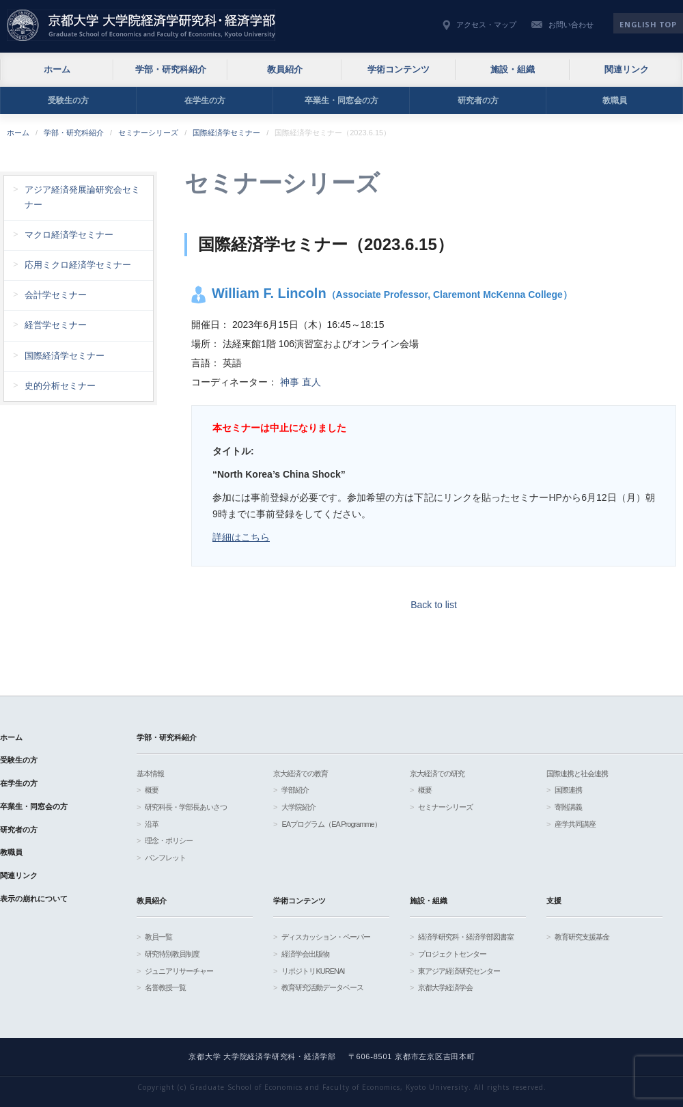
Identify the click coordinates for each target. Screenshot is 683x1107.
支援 (553, 901)
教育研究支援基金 (582, 937)
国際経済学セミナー (226, 132)
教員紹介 (285, 69)
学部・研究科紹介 (170, 69)
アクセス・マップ (486, 24)
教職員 (614, 100)
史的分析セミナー (60, 386)
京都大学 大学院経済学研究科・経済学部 (141, 25)
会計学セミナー (56, 295)
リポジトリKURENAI (312, 971)
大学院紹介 (298, 807)
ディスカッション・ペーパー (325, 937)
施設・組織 (512, 69)
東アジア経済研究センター (459, 971)
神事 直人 (300, 382)
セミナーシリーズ (148, 132)
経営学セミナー (56, 325)
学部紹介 (295, 790)
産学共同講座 (575, 824)
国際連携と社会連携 (577, 773)
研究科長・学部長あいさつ (186, 807)
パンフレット (165, 857)
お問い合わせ (571, 24)
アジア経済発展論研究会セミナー (82, 197)
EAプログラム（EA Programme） (330, 824)
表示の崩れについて (34, 898)
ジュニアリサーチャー (179, 971)
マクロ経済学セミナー (69, 235)
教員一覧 (158, 937)
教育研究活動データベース (322, 987)
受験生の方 (68, 100)
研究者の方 (478, 100)
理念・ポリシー (169, 840)
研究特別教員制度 (172, 954)
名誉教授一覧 (165, 987)
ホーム (57, 69)
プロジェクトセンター (452, 954)
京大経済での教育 (300, 773)
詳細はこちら (241, 537)
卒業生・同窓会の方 (341, 100)
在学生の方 (204, 100)
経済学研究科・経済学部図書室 (466, 937)
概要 (151, 790)
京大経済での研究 (437, 773)
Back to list (433, 604)
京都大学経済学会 (445, 987)
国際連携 (568, 790)
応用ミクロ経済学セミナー (78, 265)
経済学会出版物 (305, 954)
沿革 (151, 824)
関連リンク (626, 69)
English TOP (647, 24)
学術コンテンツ (398, 69)
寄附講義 (568, 807)
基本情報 (150, 773)
